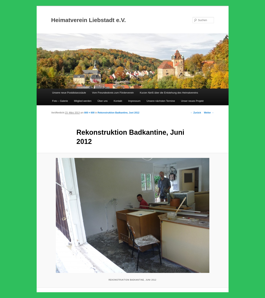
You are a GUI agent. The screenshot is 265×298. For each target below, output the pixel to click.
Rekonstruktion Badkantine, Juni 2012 (118, 112)
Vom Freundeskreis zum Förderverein (113, 92)
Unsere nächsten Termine (161, 100)
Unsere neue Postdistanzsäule (69, 92)
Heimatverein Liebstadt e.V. (88, 20)
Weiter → (209, 112)
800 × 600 (89, 112)
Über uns (102, 100)
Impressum (134, 100)
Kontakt (118, 100)
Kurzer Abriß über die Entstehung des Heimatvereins (169, 92)
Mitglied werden (83, 100)
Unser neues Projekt (192, 100)
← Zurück (195, 112)
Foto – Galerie (60, 100)
